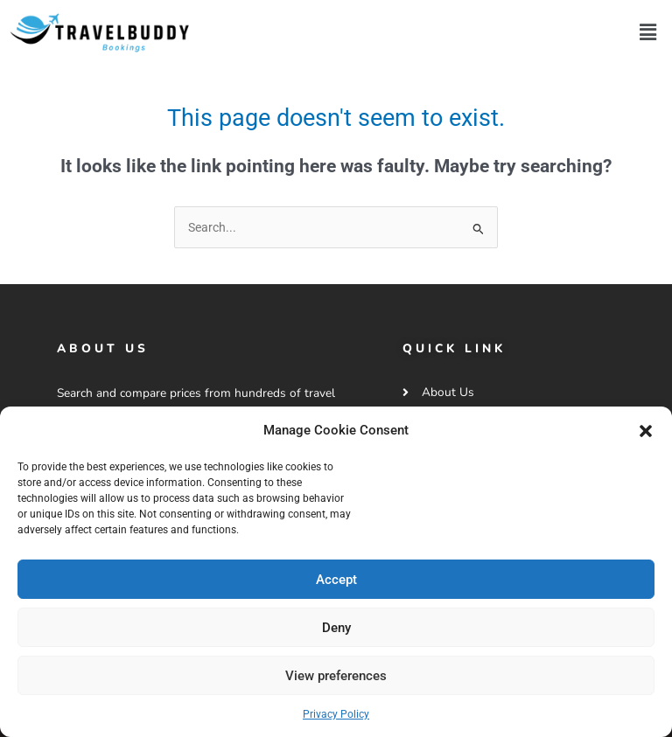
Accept (336, 580)
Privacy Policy (336, 714)
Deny (336, 628)
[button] (645, 431)
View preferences (336, 676)
